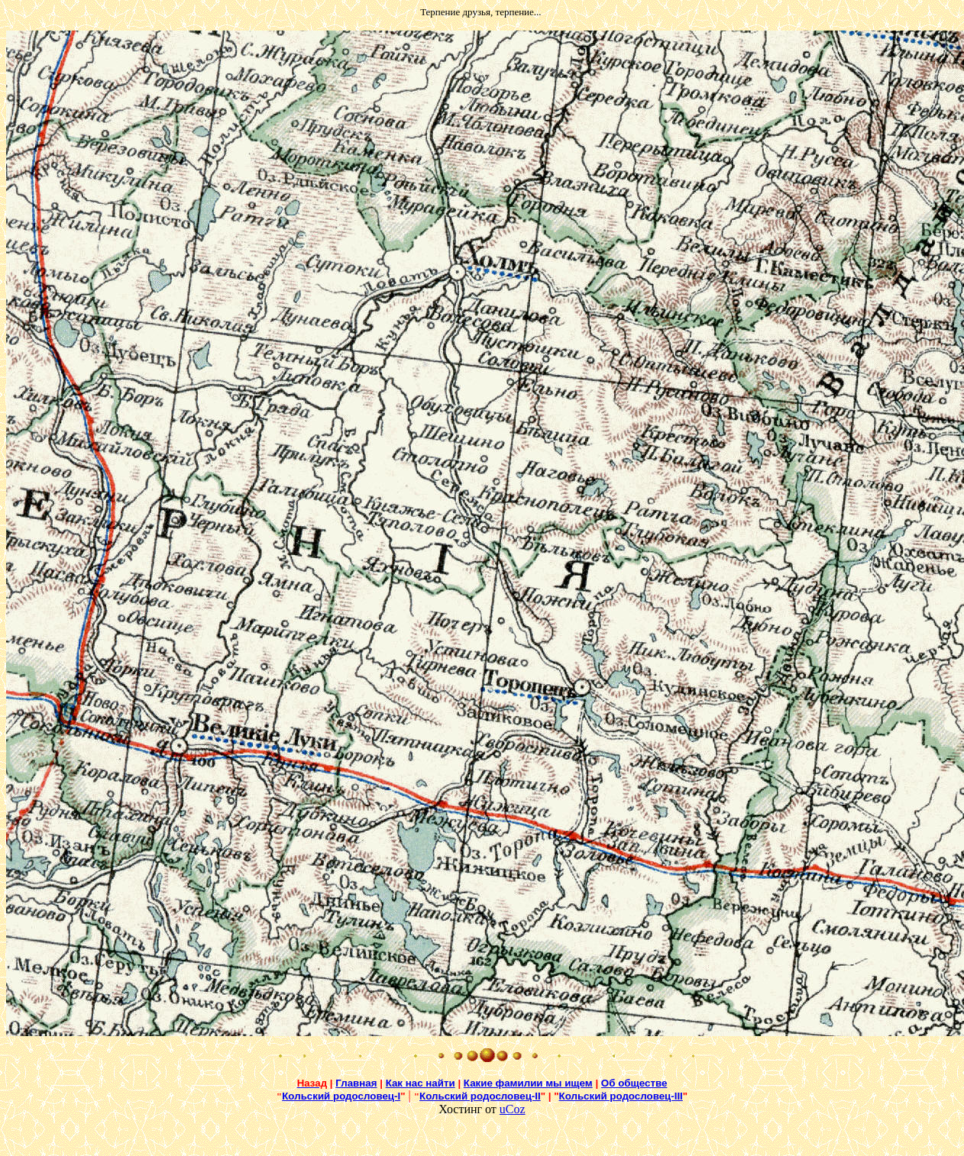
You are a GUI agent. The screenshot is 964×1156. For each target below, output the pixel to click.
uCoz (513, 1109)
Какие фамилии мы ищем (528, 1083)
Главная (356, 1083)
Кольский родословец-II (480, 1096)
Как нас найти (420, 1083)
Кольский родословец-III (621, 1096)
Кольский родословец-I (341, 1096)
